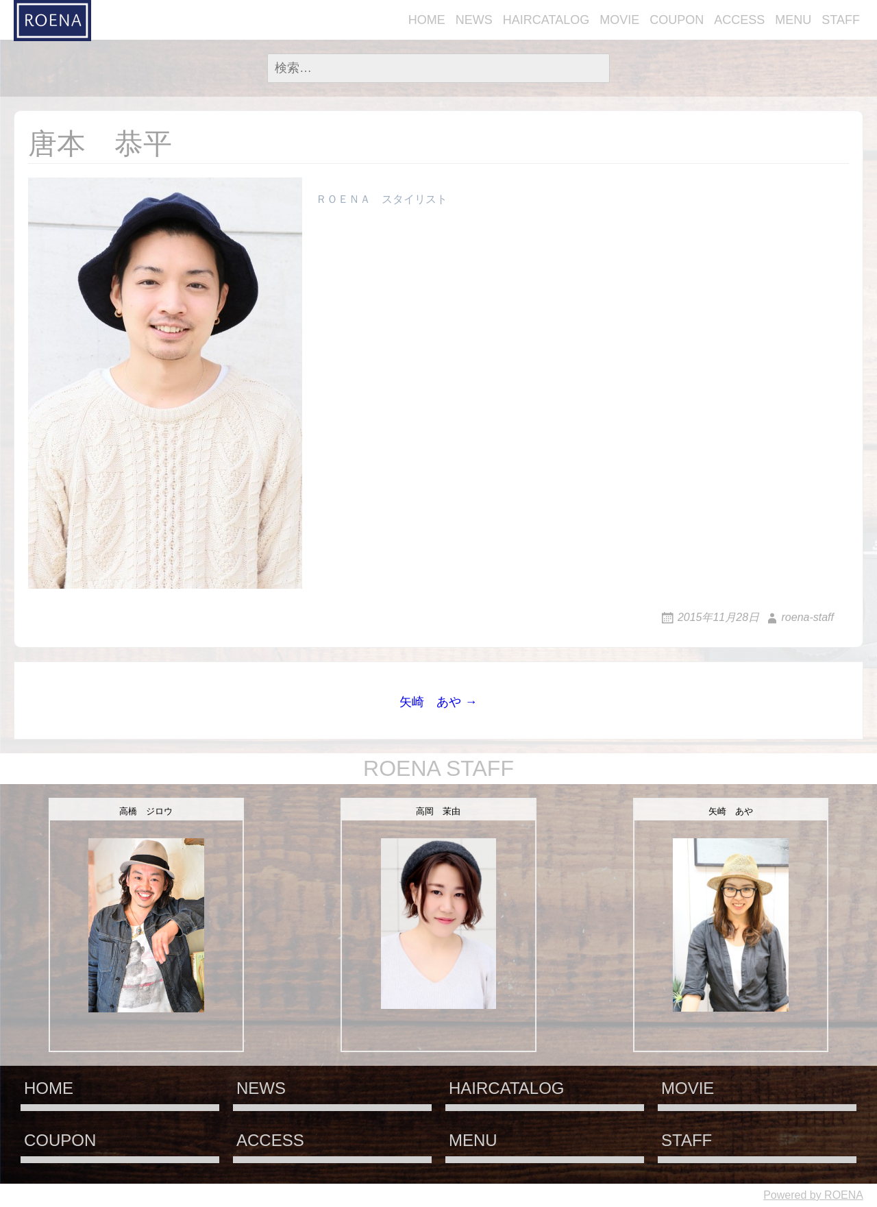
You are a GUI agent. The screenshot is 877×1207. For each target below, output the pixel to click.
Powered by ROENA (813, 1195)
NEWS (474, 20)
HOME (426, 20)
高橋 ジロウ (146, 811)
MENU (793, 20)
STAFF (841, 20)
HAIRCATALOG (546, 20)
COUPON (677, 20)
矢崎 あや (730, 811)
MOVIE (619, 20)
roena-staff (808, 617)
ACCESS (739, 20)
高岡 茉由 (438, 811)
